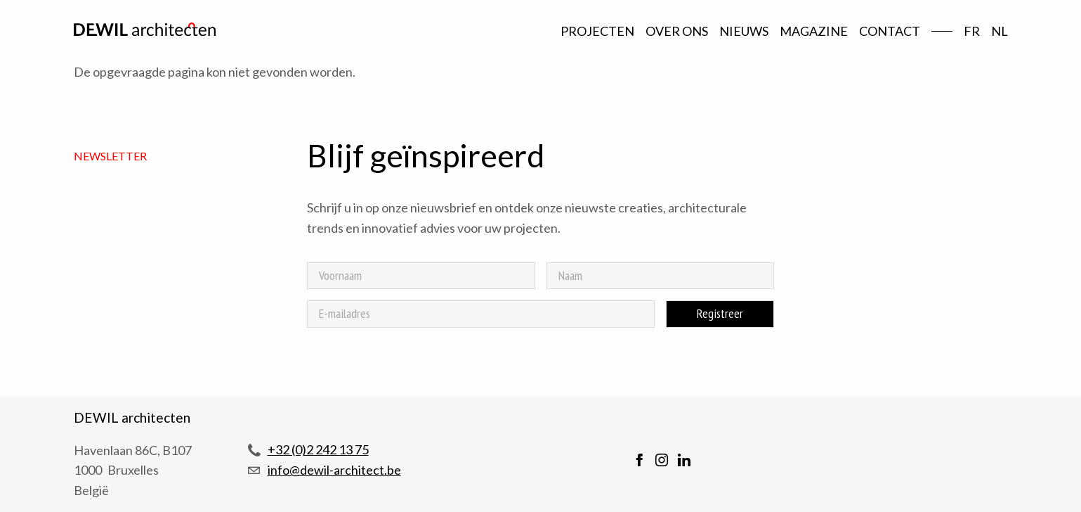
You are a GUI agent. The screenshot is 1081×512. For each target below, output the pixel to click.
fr (972, 31)
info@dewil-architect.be (334, 470)
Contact (889, 31)
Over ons (677, 31)
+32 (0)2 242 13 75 (318, 449)
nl (999, 31)
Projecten (597, 31)
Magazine (814, 31)
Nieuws (743, 31)
